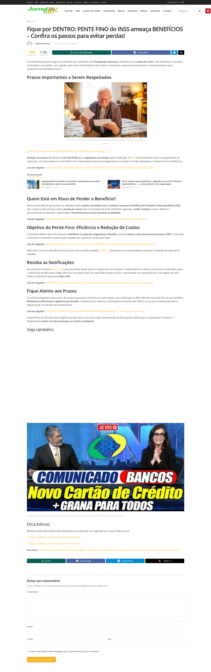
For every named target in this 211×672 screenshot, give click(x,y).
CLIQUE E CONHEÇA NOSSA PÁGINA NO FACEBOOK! (53, 544)
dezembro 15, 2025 (49, 188)
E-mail (31, 640)
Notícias (30, 2)
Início (29, 21)
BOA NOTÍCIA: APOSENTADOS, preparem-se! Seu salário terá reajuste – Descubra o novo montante (96, 219)
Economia (78, 2)
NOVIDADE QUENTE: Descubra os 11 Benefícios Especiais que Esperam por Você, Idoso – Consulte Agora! (99, 283)
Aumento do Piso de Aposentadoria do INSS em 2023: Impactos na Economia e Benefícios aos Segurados (99, 168)
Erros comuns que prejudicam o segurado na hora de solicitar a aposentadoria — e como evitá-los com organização (152, 183)
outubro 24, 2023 (61, 43)
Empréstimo (60, 2)
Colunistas (95, 2)
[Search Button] (200, 11)
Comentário (33, 593)
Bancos (70, 2)
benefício (104, 250)
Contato (103, 2)
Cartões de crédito (47, 2)
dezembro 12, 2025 (130, 188)
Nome (30, 627)
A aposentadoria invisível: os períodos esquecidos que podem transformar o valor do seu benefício (70, 183)
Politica (86, 2)
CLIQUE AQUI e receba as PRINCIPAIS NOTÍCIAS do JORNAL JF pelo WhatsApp (66, 151)
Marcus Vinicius (43, 43)
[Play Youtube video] (105, 467)
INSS (36, 2)
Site (109, 640)
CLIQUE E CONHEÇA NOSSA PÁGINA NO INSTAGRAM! (54, 537)
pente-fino (57, 269)
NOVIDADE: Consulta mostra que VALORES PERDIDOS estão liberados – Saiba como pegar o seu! (95, 311)
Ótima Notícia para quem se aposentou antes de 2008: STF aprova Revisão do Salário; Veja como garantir (99, 244)
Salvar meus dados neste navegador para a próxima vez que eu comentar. (64, 652)
